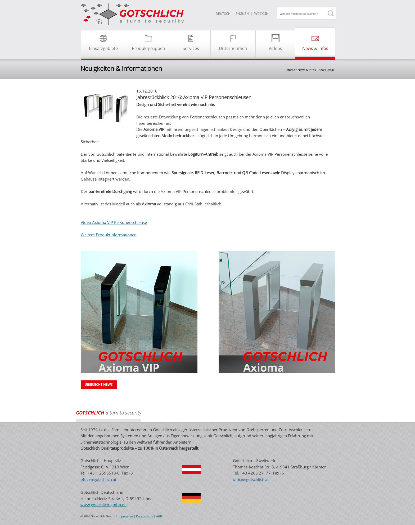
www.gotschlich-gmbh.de (103, 504)
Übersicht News (99, 384)
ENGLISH (242, 13)
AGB (159, 516)
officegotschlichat (98, 479)
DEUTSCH (223, 13)
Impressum (125, 516)
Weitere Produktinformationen (109, 234)
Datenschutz (144, 516)
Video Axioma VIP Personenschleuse (114, 222)
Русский (261, 13)
